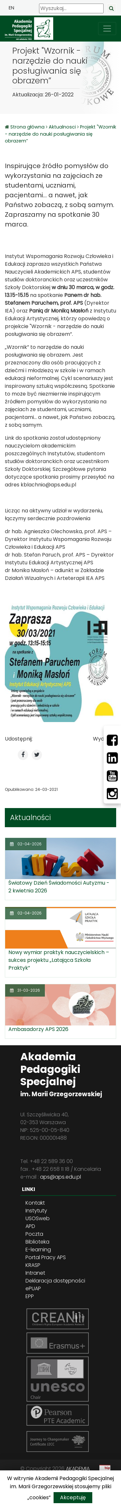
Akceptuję (73, 1497)
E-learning (38, 1249)
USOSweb (37, 1218)
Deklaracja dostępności (55, 1280)
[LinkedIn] (112, 758)
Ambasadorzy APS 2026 (38, 1029)
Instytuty (36, 1210)
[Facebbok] (112, 740)
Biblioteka (37, 1241)
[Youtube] (112, 775)
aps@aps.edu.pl (60, 1177)
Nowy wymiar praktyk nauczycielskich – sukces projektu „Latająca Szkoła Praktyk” (58, 960)
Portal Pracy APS (45, 1257)
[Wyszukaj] (71, 8)
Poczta (34, 1234)
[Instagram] (112, 793)
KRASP (32, 1265)
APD (30, 1226)
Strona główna (28, 127)
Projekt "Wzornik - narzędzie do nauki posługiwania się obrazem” (60, 134)
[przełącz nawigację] (107, 28)
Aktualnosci (62, 127)
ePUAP (33, 1288)
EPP (29, 1296)
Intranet (35, 1273)
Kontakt (35, 1203)
